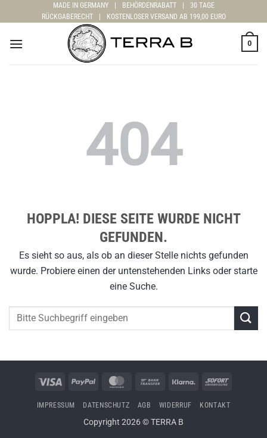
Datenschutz (106, 405)
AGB (144, 405)
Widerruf (175, 405)
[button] (16, 43)
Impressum (56, 405)
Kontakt (215, 405)
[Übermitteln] (246, 318)
